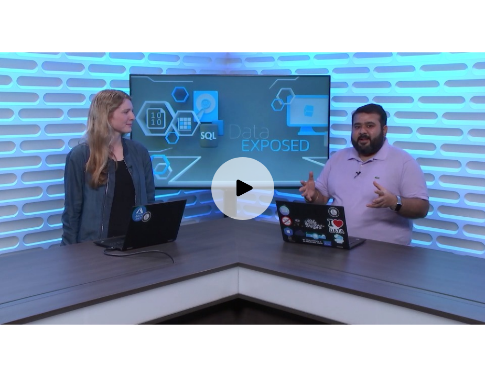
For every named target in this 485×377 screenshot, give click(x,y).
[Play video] (242, 188)
